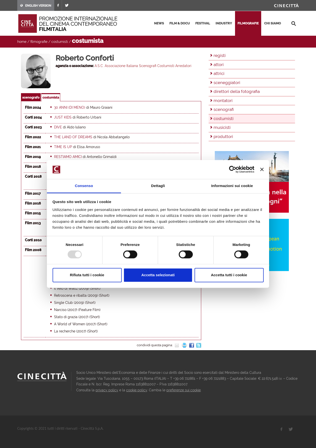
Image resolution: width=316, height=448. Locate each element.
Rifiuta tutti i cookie (87, 275)
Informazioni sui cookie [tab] (232, 186)
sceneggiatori (227, 82)
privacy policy (107, 390)
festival (202, 23)
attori (219, 64)
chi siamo (272, 23)
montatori (223, 100)
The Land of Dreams (73, 137)
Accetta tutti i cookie (229, 275)
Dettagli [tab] (158, 186)
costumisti (59, 42)
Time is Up (63, 147)
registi (220, 55)
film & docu (179, 23)
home (21, 42)
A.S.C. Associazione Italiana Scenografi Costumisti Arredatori (143, 66)
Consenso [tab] (84, 186)
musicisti (222, 127)
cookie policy (136, 390)
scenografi (224, 109)
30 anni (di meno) (69, 107)
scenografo (31, 97)
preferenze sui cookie (183, 390)
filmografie (248, 23)
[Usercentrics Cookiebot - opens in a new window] (232, 169)
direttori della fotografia (237, 91)
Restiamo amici (68, 157)
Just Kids (63, 117)
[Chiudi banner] (262, 169)
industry (224, 23)
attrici (219, 73)
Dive (58, 127)
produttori (223, 136)
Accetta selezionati (158, 275)
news (159, 23)
